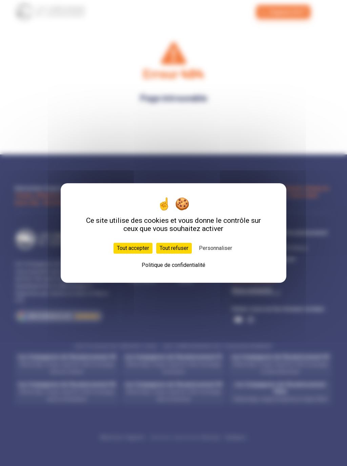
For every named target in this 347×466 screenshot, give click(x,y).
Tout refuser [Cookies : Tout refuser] (174, 248)
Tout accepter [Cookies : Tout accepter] (133, 248)
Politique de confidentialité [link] (173, 265)
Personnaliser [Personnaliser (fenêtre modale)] (215, 248)
